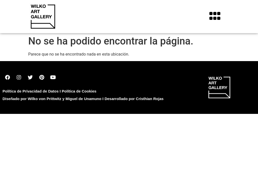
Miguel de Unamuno (84, 99)
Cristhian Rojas (150, 99)
